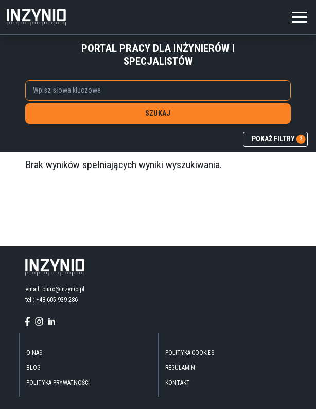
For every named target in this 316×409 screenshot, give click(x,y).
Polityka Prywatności (58, 382)
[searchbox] (152, 90)
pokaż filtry (279, 139)
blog (33, 367)
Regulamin (180, 367)
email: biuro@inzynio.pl (54, 289)
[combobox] (158, 90)
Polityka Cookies (189, 353)
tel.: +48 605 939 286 (51, 300)
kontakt (177, 382)
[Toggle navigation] (299, 15)
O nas (34, 353)
